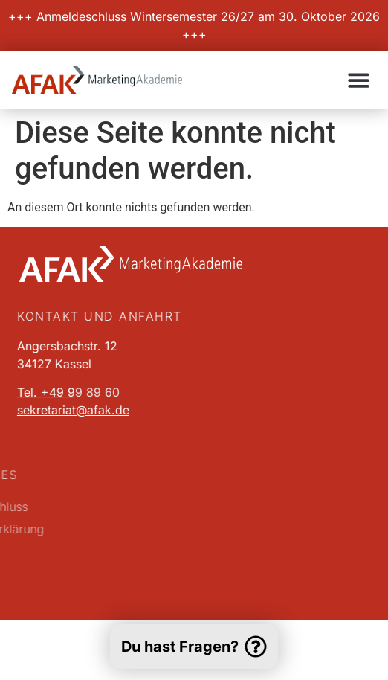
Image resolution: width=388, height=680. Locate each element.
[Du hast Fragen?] (256, 646)
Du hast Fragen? (180, 646)
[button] (359, 79)
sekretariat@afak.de (68, 409)
